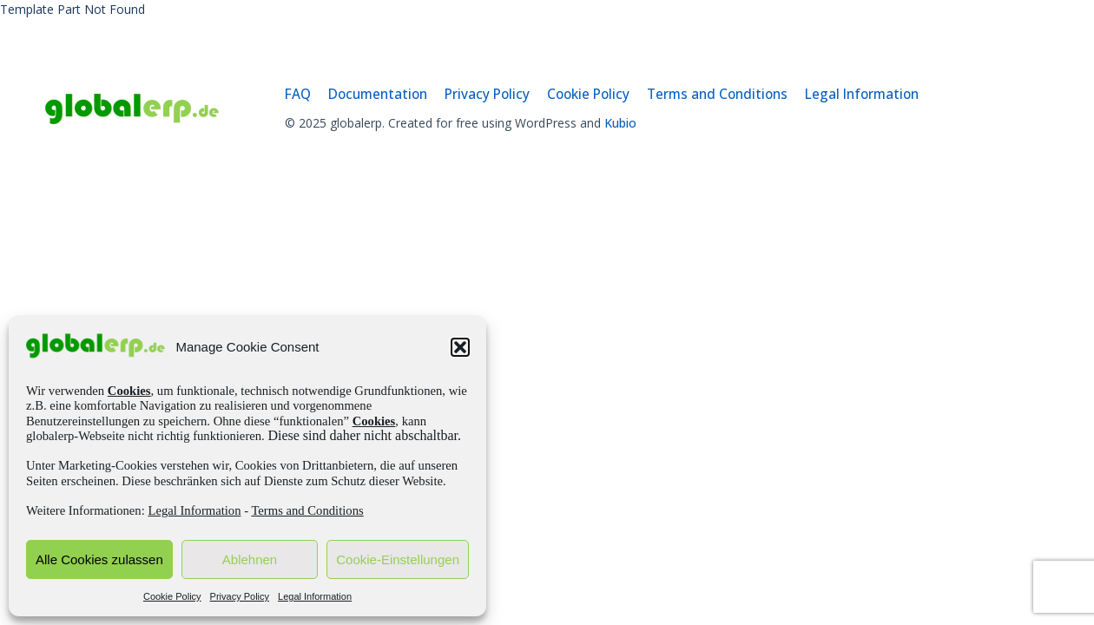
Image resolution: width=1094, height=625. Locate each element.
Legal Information (194, 510)
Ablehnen (249, 559)
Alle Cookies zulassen (99, 559)
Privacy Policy (239, 596)
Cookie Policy (172, 596)
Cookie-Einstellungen (397, 559)
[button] (460, 347)
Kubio (620, 123)
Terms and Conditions (307, 510)
